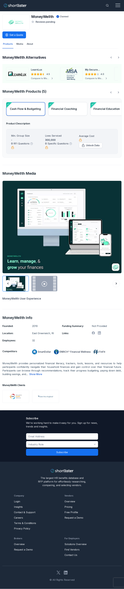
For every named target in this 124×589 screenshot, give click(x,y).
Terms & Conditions (25, 523)
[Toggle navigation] (117, 5)
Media (20, 44)
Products (8, 44)
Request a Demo (73, 517)
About (30, 44)
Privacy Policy (22, 528)
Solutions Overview (75, 544)
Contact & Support (24, 512)
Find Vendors (72, 549)
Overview (69, 501)
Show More (35, 374)
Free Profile (71, 512)
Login (17, 501)
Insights (18, 507)
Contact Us (70, 555)
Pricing (68, 507)
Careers (18, 517)
